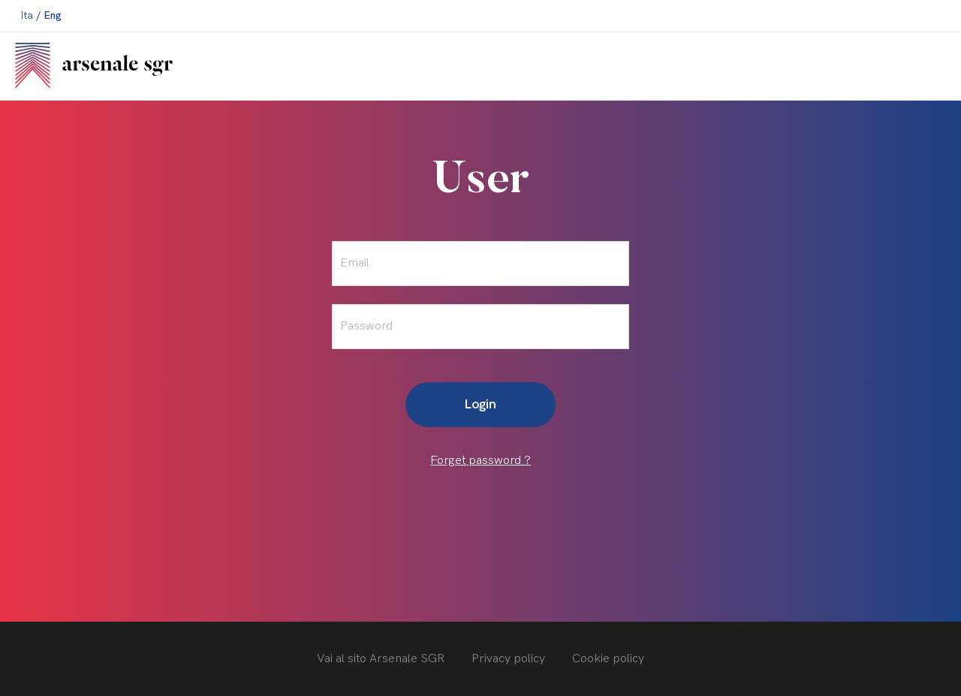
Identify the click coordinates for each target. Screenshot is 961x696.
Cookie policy (608, 659)
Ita (27, 15)
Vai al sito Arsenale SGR (380, 659)
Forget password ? (480, 460)
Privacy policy (508, 659)
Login (480, 404)
